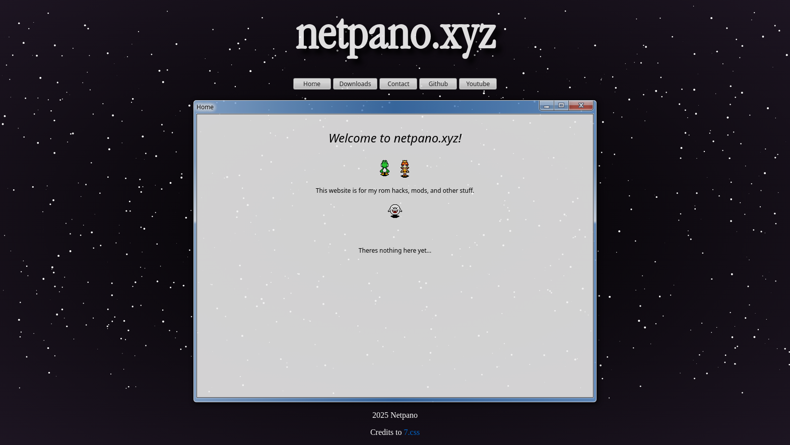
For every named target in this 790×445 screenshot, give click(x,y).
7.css (412, 432)
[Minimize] (547, 105)
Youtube (478, 84)
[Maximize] (561, 105)
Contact (398, 84)
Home (311, 84)
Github (438, 84)
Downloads (355, 84)
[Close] (581, 105)
